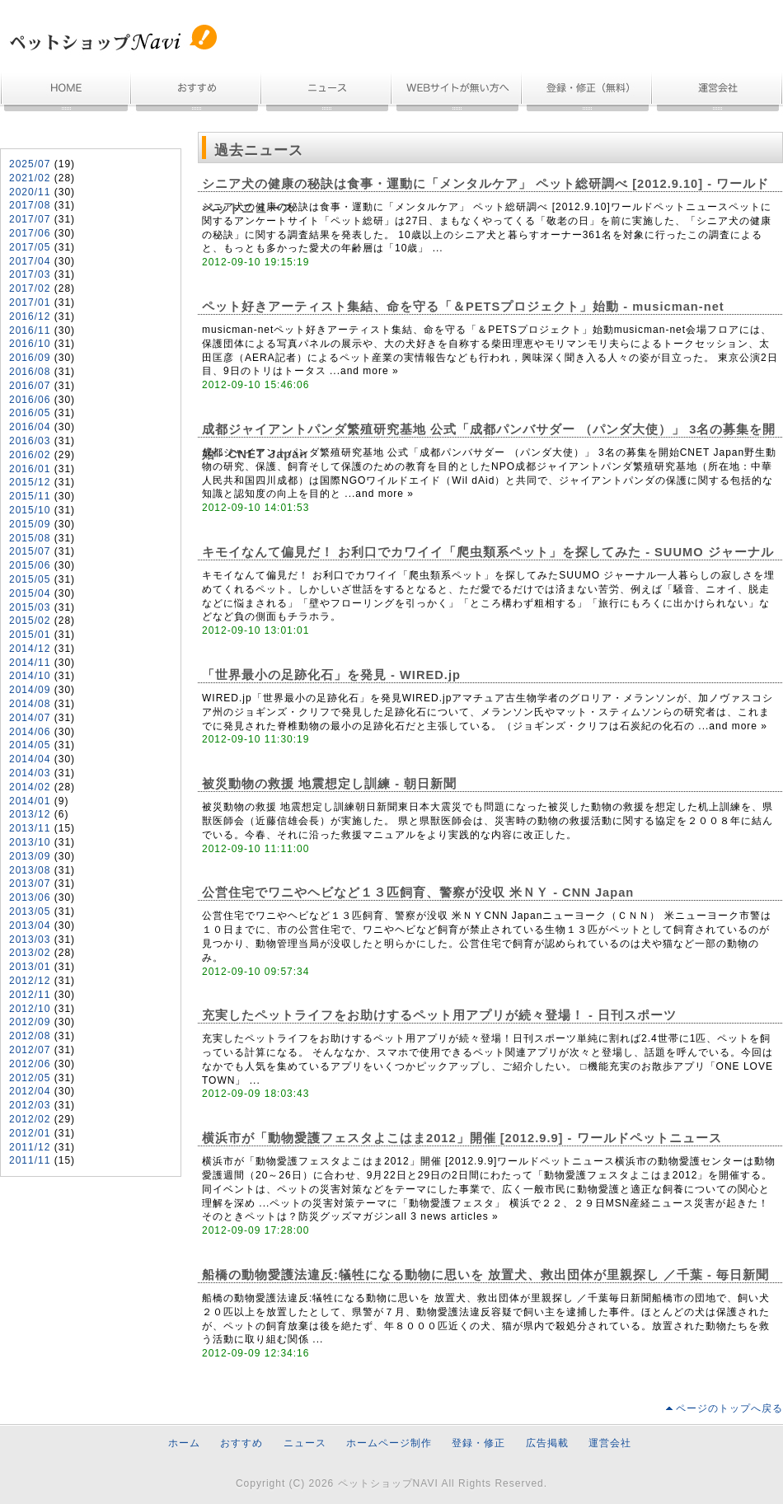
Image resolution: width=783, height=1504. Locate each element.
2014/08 (29, 704)
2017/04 (29, 261)
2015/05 (29, 579)
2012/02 (29, 1119)
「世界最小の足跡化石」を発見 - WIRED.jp (331, 675)
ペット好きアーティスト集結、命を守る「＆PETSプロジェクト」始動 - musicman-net (463, 306)
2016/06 (29, 399)
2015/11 (29, 496)
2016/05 (29, 413)
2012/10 (29, 1008)
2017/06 (29, 233)
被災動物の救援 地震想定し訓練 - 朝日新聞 (329, 783)
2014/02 (29, 787)
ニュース (327, 92)
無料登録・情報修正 (588, 92)
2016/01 (29, 469)
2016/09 (29, 357)
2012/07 (29, 1050)
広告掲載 (547, 1443)
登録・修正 (478, 1443)
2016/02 (29, 455)
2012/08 (29, 1036)
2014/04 (29, 759)
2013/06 (29, 897)
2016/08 (29, 371)
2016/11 (29, 330)
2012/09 (29, 1022)
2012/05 (29, 1078)
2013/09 (29, 856)
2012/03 (29, 1105)
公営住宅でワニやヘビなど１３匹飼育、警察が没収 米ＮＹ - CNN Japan (418, 892)
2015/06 (29, 565)
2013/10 (29, 842)
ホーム (66, 92)
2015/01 (29, 634)
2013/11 (29, 828)
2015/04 (29, 593)
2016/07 (29, 385)
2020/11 (29, 192)
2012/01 (29, 1133)
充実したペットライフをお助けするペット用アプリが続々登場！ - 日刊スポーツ (439, 1015)
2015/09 (29, 524)
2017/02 (29, 288)
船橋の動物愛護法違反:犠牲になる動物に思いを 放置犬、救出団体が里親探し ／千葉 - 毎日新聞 (485, 1274)
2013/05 (29, 911)
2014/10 (29, 676)
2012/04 (29, 1091)
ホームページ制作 (457, 92)
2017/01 (29, 302)
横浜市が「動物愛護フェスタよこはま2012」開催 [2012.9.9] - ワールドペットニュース (462, 1138)
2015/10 (29, 510)
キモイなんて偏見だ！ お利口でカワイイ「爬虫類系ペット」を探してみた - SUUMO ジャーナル (488, 552)
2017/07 (29, 219)
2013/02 (29, 952)
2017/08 (29, 205)
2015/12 (29, 482)
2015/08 (29, 538)
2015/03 (29, 607)
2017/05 (29, 247)
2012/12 (29, 980)
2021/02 (29, 178)
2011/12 (29, 1147)
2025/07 (29, 164)
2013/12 (29, 814)
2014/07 (29, 718)
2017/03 (29, 274)
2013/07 (29, 883)
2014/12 (29, 648)
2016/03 (29, 441)
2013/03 (29, 939)
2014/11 (29, 662)
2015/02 (29, 620)
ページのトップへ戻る (729, 1408)
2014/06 (29, 732)
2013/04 (29, 925)
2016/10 (29, 343)
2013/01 (29, 966)
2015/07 (29, 551)
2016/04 (29, 427)
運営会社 (718, 92)
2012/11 (29, 994)
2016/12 (29, 316)
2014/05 (29, 745)
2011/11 (29, 1160)
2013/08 (29, 870)
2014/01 (29, 801)
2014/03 (29, 773)
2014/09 (29, 690)
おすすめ (197, 92)
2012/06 (29, 1064)
